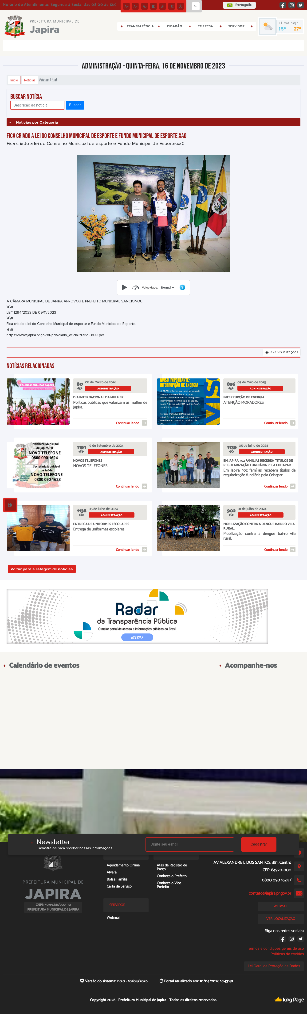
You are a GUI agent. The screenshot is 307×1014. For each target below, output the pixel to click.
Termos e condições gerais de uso (275, 948)
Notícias (29, 80)
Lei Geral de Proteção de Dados (274, 966)
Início (14, 80)
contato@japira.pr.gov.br (270, 893)
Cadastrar (259, 844)
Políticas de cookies (287, 954)
